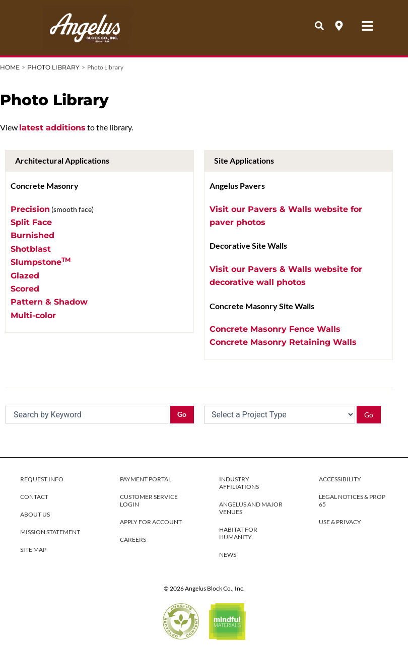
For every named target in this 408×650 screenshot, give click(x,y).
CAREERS (133, 539)
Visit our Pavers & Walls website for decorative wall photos (286, 275)
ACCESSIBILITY (340, 479)
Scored (25, 289)
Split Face (31, 222)
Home (10, 67)
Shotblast (31, 249)
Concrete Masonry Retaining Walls (283, 342)
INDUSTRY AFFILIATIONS (239, 482)
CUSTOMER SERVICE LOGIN (149, 500)
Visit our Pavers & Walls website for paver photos (286, 215)
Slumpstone (41, 261)
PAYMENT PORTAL (145, 479)
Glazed (25, 275)
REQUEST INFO (41, 479)
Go (181, 414)
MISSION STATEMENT (50, 532)
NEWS (227, 554)
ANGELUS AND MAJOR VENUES (251, 508)
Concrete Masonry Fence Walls (275, 329)
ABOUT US (35, 514)
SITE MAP (33, 549)
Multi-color (33, 315)
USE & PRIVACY (340, 522)
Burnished (32, 235)
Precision (30, 209)
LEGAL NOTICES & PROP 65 (352, 500)
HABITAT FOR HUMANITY (238, 533)
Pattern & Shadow (49, 302)
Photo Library (53, 67)
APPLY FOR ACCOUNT (151, 522)
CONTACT (34, 496)
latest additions (52, 127)
